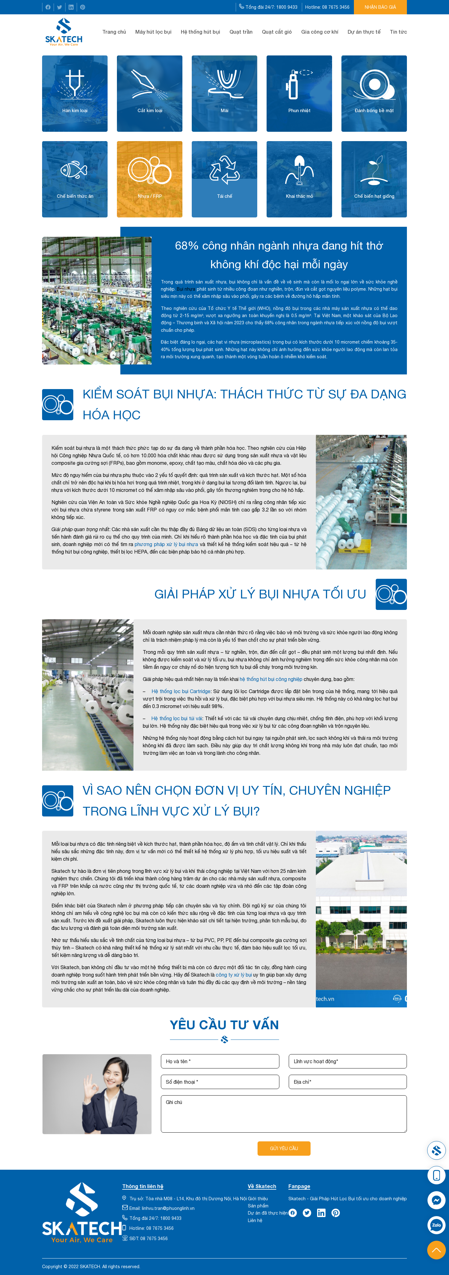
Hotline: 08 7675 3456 (328, 7)
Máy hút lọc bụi (153, 32)
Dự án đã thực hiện (268, 1213)
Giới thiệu (258, 1198)
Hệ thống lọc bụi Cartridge (181, 691)
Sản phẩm (258, 1205)
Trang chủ (114, 32)
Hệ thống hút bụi (200, 32)
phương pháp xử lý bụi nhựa (166, 544)
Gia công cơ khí (319, 32)
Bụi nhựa (186, 289)
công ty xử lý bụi (234, 975)
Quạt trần (241, 32)
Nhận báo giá (380, 7)
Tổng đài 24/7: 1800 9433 (269, 7)
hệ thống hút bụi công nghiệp (271, 679)
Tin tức (398, 32)
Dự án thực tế (364, 32)
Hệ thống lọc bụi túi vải (176, 718)
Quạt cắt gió (277, 32)
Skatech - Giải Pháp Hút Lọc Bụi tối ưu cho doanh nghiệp (347, 1198)
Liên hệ (255, 1220)
